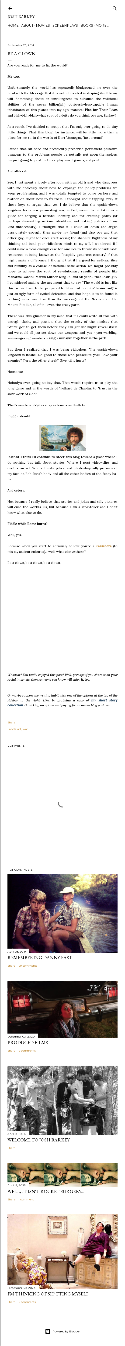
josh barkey (21, 16)
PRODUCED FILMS (27, 1042)
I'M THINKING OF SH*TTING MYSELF (48, 1294)
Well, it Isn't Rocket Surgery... (45, 1191)
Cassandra (103, 546)
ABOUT (27, 25)
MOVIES (43, 25)
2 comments (27, 1050)
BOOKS (86, 25)
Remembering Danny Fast (39, 957)
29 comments (28, 965)
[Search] (115, 7)
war (25, 729)
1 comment (26, 1199)
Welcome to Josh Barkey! (38, 1140)
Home (13, 25)
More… (102, 25)
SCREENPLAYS (65, 25)
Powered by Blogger (62, 1331)
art (19, 729)
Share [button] (11, 722)
